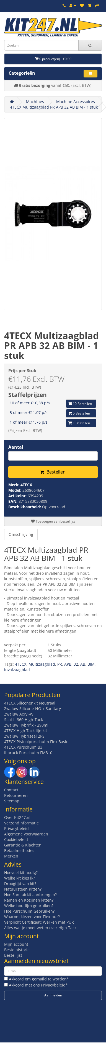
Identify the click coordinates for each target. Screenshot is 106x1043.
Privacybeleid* (54, 985)
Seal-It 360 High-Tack (23, 719)
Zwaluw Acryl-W (18, 714)
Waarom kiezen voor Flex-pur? (32, 916)
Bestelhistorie (17, 949)
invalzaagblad (17, 669)
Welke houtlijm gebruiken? (28, 905)
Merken (11, 856)
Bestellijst (13, 955)
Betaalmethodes (19, 850)
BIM (91, 664)
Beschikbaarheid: (25, 506)
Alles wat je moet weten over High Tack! (40, 927)
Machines (35, 101)
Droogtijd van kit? (20, 883)
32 (76, 664)
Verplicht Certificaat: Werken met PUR (39, 922)
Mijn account (16, 944)
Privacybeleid (16, 828)
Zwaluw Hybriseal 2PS (24, 736)
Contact (11, 789)
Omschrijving (21, 534)
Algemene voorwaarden (26, 834)
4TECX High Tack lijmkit (25, 730)
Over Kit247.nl (17, 817)
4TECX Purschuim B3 (23, 747)
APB (67, 664)
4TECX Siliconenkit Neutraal (29, 703)
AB (82, 664)
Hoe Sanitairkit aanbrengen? (30, 894)
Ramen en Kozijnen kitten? (28, 900)
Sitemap (11, 800)
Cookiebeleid (16, 839)
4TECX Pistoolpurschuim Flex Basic (36, 741)
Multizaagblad (42, 664)
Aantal (15, 447)
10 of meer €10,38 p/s (30, 402)
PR (59, 664)
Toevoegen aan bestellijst (53, 521)
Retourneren (16, 795)
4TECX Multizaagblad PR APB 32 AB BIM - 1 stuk (54, 107)
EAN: (13, 501)
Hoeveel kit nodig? (21, 872)
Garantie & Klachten (23, 845)
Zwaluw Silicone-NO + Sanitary (32, 708)
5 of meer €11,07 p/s (29, 412)
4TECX (26, 484)
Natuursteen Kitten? (23, 889)
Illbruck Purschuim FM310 (28, 752)
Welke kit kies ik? (19, 878)
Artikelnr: (18, 495)
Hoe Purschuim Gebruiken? (29, 911)
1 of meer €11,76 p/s (29, 422)
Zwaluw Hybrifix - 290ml (26, 725)
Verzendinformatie (21, 823)
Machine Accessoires (75, 101)
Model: (15, 490)
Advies (13, 864)
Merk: (14, 484)
